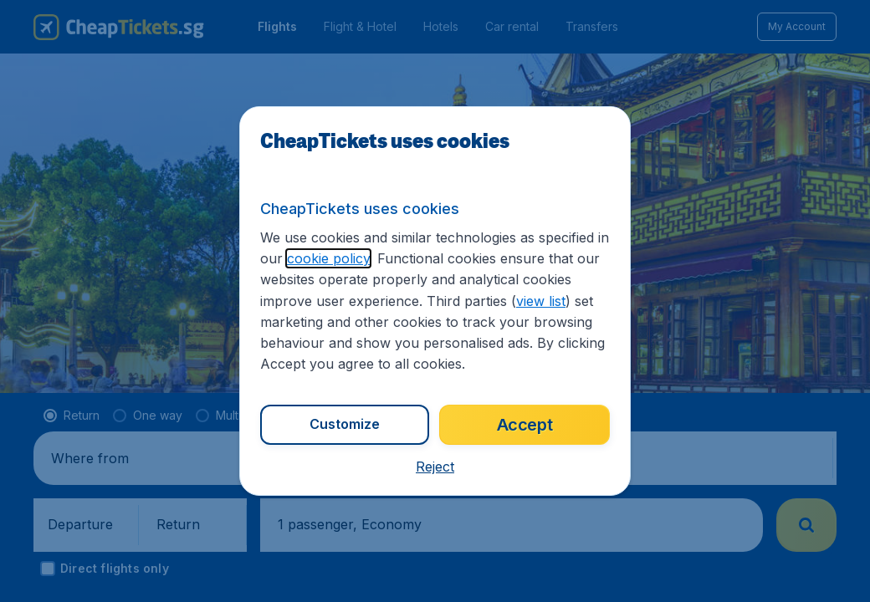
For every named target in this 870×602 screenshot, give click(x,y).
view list (541, 301)
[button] (435, 466)
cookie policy (328, 258)
